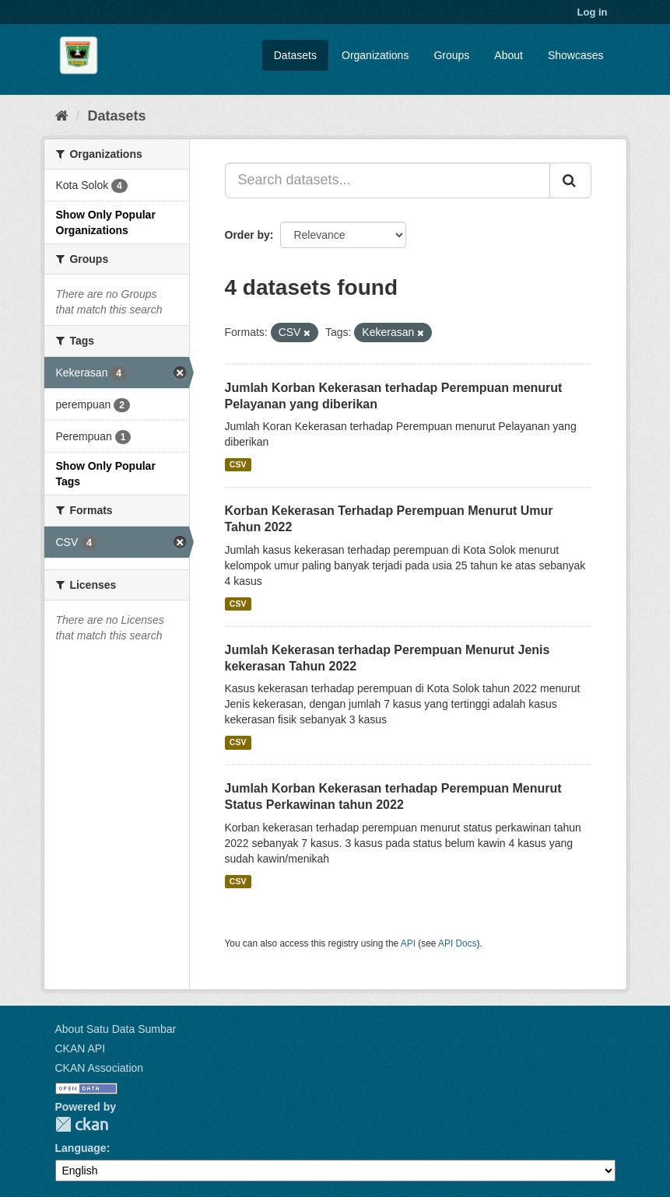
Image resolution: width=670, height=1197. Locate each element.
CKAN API (80, 1048)
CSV (238, 464)
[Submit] (570, 180)
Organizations (375, 55)
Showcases (576, 55)
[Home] (61, 116)
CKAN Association (99, 1068)
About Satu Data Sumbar (116, 1029)
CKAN (81, 1124)
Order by (247, 235)
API (408, 943)
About (508, 55)
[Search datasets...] (387, 180)
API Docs (457, 943)
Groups (451, 55)
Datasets (295, 55)
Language (81, 1148)
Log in (592, 12)
